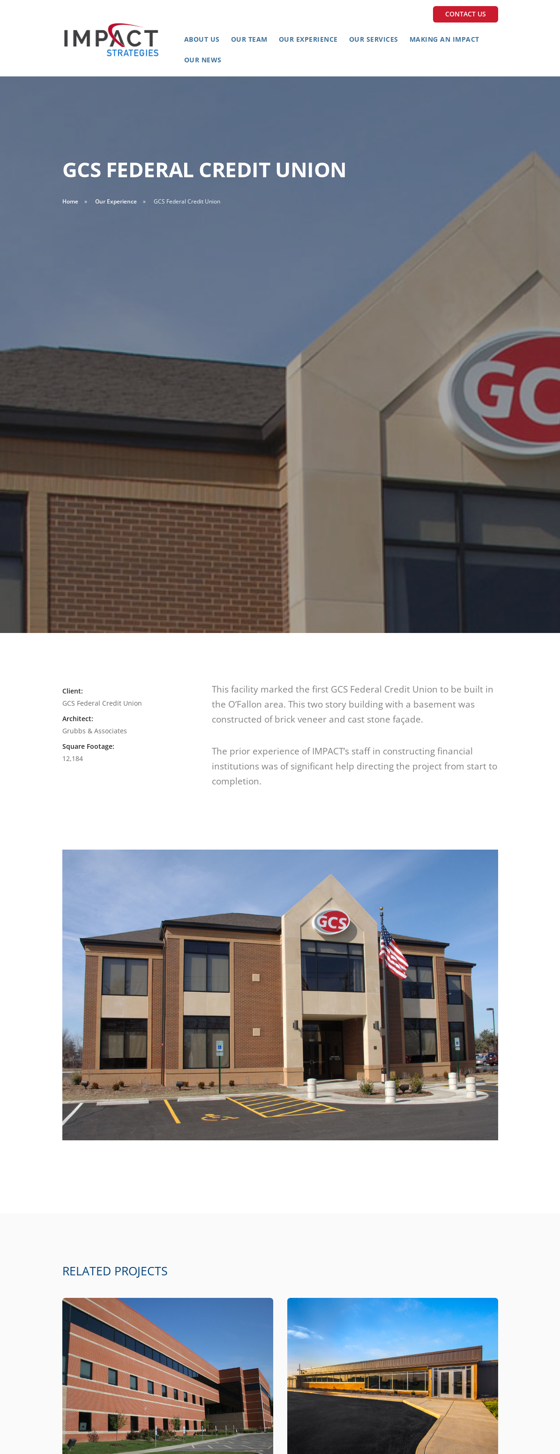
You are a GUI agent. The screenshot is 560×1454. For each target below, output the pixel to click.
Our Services (373, 39)
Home (70, 201)
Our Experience (308, 39)
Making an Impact (444, 39)
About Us (202, 39)
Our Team (249, 39)
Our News (203, 59)
